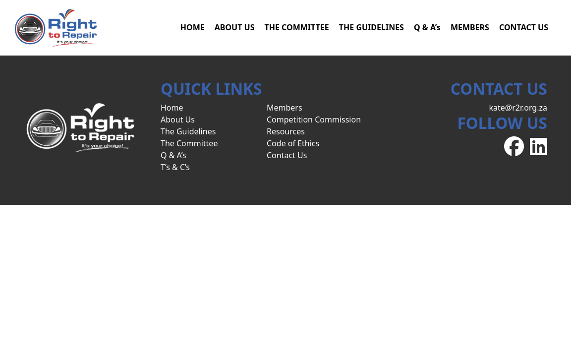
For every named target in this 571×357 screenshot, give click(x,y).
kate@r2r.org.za (518, 107)
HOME (192, 27)
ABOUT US (235, 27)
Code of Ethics (293, 143)
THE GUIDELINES (371, 27)
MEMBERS (470, 27)
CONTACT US (523, 27)
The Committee (189, 143)
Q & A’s (427, 27)
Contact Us (287, 155)
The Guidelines (188, 131)
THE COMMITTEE (296, 27)
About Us (178, 119)
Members (284, 107)
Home (172, 107)
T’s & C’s (175, 167)
